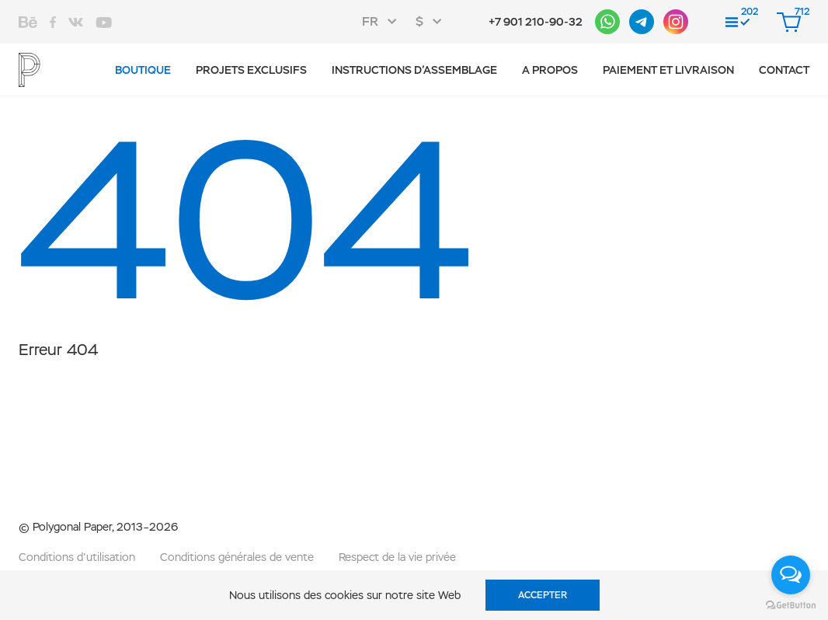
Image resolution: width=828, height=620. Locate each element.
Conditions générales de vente (237, 557)
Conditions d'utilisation (77, 557)
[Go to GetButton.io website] (791, 604)
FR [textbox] (370, 21)
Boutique (143, 70)
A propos (550, 70)
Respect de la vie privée (397, 557)
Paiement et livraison (668, 70)
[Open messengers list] (790, 575)
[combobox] (384, 21)
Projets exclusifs (251, 70)
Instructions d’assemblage (414, 70)
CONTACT (784, 70)
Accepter (542, 595)
